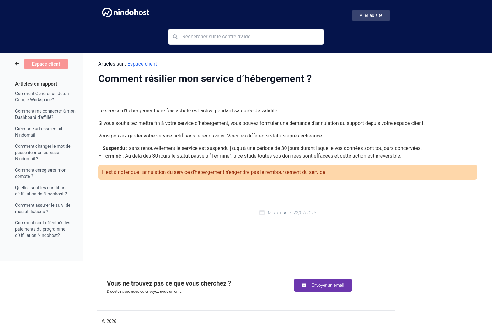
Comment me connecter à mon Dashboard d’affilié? (45, 114)
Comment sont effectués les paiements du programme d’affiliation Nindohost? (42, 229)
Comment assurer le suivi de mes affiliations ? (43, 208)
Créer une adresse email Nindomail (38, 131)
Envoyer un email (323, 285)
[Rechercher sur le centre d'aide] (246, 37)
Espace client (142, 64)
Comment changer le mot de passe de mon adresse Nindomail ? (43, 152)
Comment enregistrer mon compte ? (40, 173)
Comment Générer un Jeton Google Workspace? (42, 96)
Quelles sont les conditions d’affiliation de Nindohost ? (41, 190)
